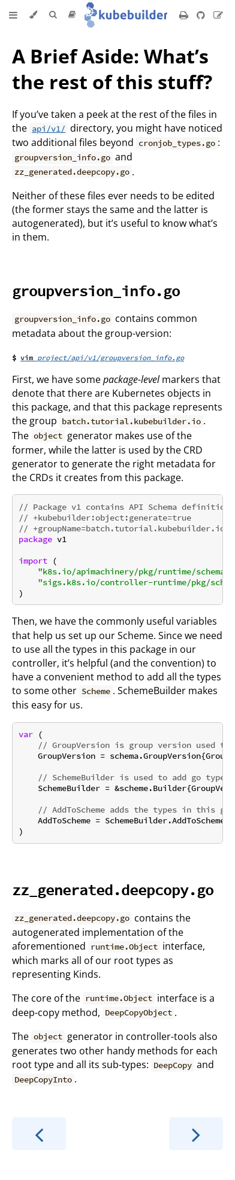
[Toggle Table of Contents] (13, 15)
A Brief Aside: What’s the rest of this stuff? (112, 69)
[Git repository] (202, 15)
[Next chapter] (196, 1133)
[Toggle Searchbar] (52, 15)
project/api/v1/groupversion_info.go (110, 357)
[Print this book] (185, 15)
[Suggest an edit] (218, 15)
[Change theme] (33, 15)
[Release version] (72, 15)
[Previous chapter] (39, 1133)
